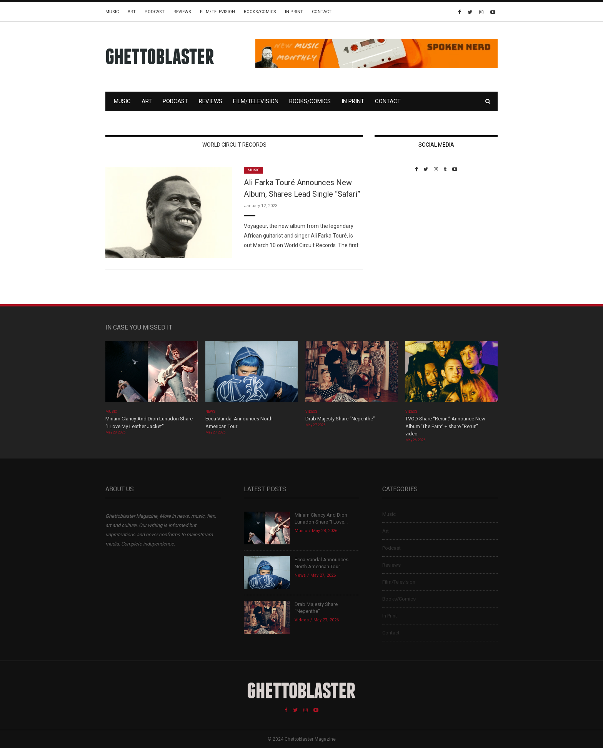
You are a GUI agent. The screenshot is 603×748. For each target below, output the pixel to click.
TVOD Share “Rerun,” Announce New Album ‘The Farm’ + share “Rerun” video (445, 426)
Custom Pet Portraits (397, 225)
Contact (321, 11)
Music (112, 11)
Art (132, 11)
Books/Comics (260, 11)
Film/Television (217, 11)
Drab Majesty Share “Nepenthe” (340, 419)
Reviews (182, 11)
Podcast (155, 11)
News (210, 411)
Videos (311, 411)
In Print (294, 11)
